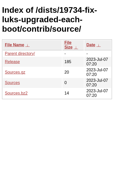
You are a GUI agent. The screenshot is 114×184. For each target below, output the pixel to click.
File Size (68, 44)
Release (12, 62)
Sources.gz (15, 72)
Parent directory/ (20, 53)
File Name (14, 45)
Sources (12, 82)
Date (90, 45)
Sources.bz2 (16, 93)
